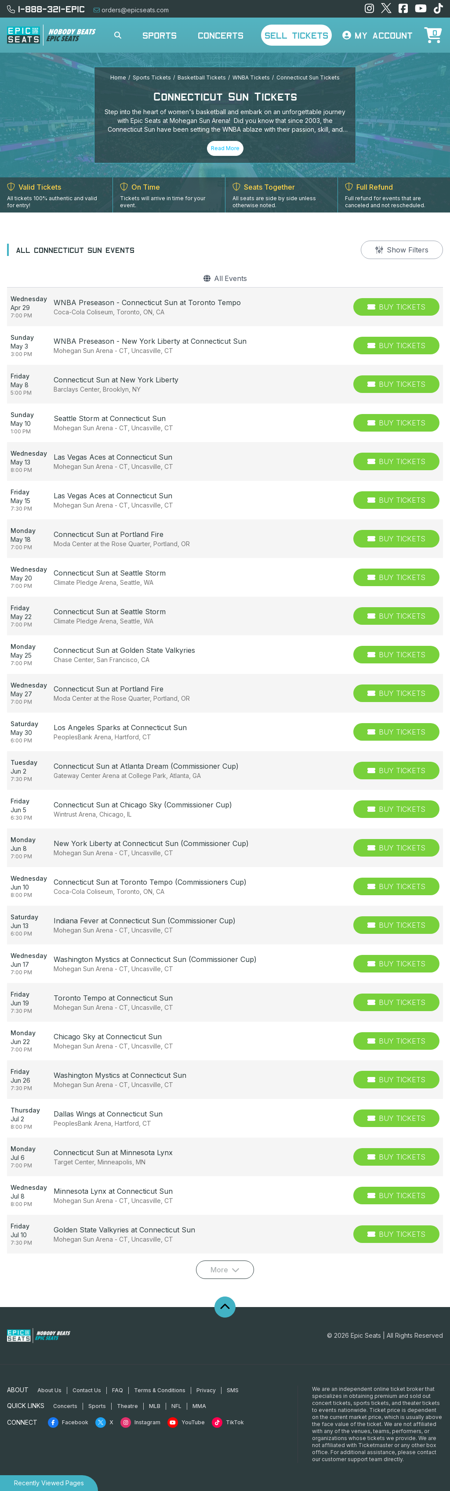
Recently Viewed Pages (49, 1483)
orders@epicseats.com (131, 10)
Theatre (127, 1406)
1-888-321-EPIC (46, 9)
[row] (225, 307)
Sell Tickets (296, 35)
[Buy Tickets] (396, 307)
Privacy (206, 1390)
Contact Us (87, 1390)
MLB (154, 1406)
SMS (233, 1390)
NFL (176, 1406)
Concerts (220, 35)
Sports (159, 35)
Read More (225, 148)
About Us (49, 1390)
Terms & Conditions (159, 1390)
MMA (199, 1406)
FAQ (117, 1390)
